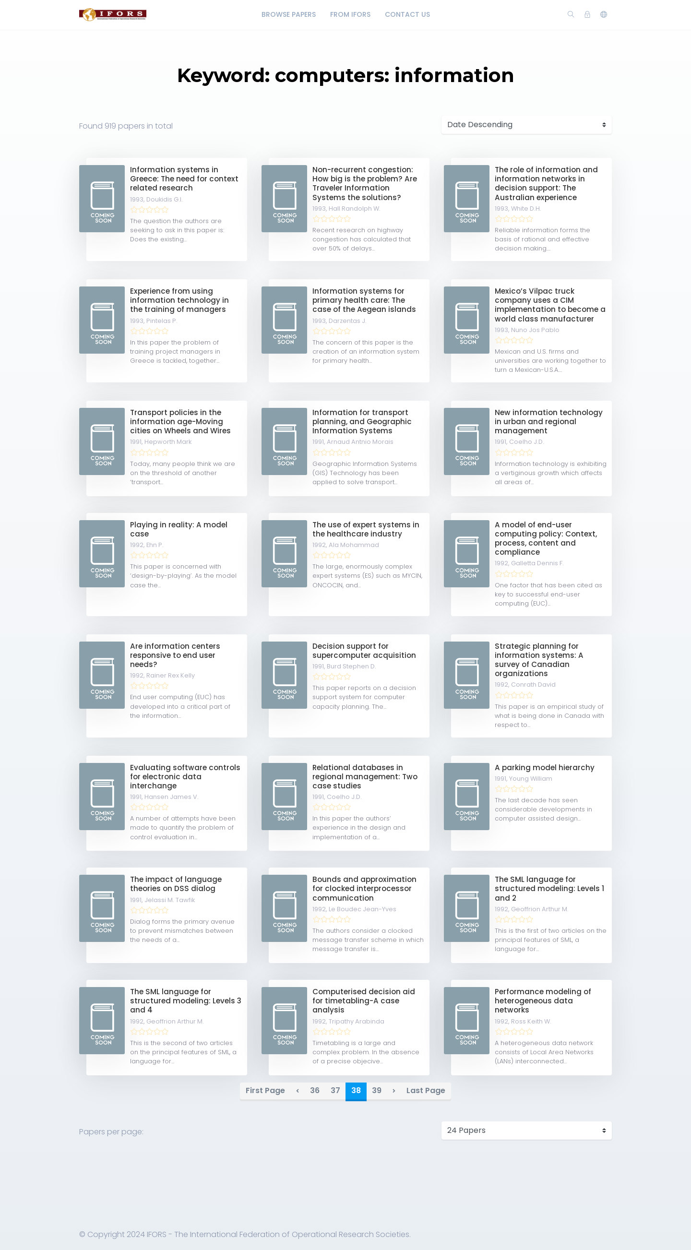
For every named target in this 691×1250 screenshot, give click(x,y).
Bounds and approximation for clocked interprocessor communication (364, 888)
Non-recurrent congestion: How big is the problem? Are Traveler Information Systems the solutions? (364, 183)
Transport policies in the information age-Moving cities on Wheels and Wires (180, 421)
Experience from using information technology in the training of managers (179, 300)
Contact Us (407, 14)
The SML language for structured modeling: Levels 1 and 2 (549, 888)
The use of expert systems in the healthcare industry (365, 529)
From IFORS (350, 14)
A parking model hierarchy (545, 767)
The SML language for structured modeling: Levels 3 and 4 (185, 1001)
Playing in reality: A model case (178, 529)
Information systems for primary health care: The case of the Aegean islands (364, 300)
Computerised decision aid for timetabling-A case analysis (363, 1001)
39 (376, 1090)
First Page (265, 1090)
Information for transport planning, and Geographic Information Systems (362, 421)
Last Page (425, 1090)
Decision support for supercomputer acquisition (364, 650)
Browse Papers (289, 14)
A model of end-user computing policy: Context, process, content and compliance (546, 539)
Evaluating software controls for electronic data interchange (185, 776)
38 (356, 1090)
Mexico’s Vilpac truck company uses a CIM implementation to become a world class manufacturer (550, 305)
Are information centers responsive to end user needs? (175, 655)
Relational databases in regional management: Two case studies (364, 776)
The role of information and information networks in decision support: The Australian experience (546, 183)
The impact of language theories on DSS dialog (176, 883)
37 (335, 1090)
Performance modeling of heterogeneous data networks (543, 1001)
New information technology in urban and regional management (549, 421)
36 (315, 1090)
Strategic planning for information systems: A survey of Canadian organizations (539, 660)
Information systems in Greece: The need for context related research (184, 179)
